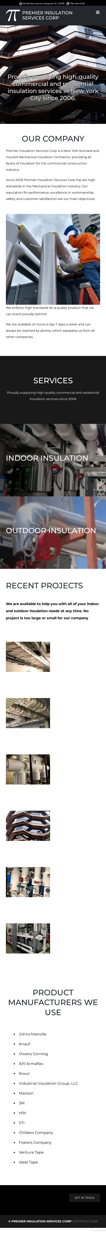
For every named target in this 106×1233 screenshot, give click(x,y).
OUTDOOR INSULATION (51, 530)
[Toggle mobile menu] (98, 12)
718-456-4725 (75, 3)
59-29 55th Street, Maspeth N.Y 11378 (43, 3)
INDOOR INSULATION (47, 458)
